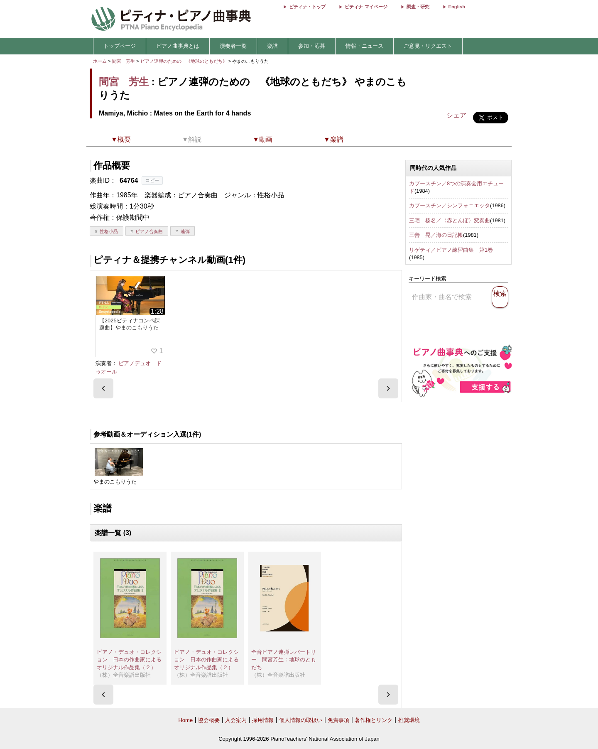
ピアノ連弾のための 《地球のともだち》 (184, 61)
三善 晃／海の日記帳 (436, 235)
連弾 (185, 231)
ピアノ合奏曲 (149, 231)
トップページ (119, 46)
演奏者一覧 (233, 46)
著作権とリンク (373, 720)
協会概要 (209, 720)
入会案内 (236, 720)
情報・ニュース (364, 46)
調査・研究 (418, 6)
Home (185, 720)
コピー (152, 180)
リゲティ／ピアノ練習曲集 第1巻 (451, 250)
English (456, 6)
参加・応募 (311, 46)
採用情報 (263, 720)
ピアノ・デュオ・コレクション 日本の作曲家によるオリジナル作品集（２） (129, 659)
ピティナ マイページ (366, 6)
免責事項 (338, 720)
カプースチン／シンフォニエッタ (449, 205)
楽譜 (272, 46)
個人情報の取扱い (300, 720)
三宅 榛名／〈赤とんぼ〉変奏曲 (449, 220)
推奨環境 (409, 720)
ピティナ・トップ (307, 6)
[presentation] (103, 388)
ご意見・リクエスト (428, 46)
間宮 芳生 (123, 61)
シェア (456, 115)
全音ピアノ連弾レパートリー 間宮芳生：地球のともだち (283, 659)
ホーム (100, 61)
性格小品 (109, 231)
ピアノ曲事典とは (177, 46)
